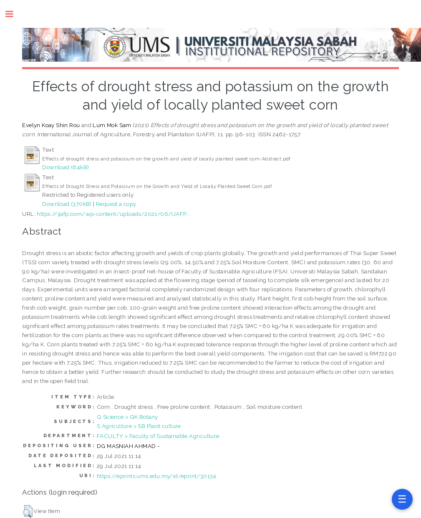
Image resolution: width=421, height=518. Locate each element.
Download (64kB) (65, 167)
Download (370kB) (66, 203)
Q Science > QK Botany (127, 416)
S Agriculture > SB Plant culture (139, 426)
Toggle (13, 14)
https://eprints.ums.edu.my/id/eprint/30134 (157, 476)
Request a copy (116, 203)
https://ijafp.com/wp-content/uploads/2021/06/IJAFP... (113, 213)
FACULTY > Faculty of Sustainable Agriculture (158, 436)
